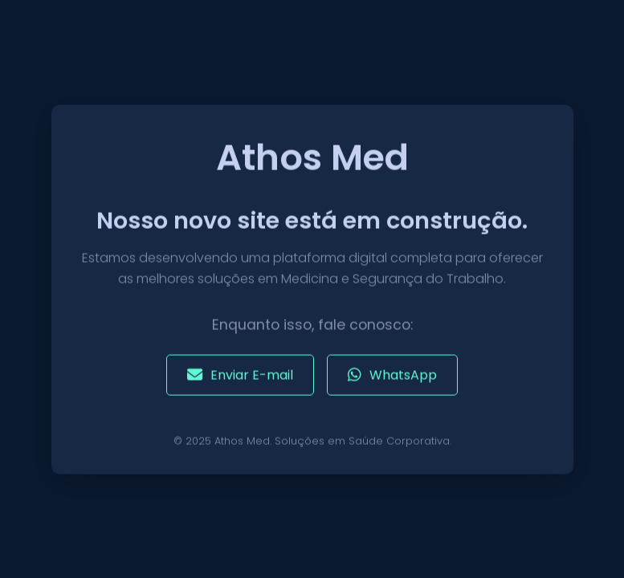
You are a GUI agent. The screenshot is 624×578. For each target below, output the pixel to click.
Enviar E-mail (240, 375)
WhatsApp (392, 375)
